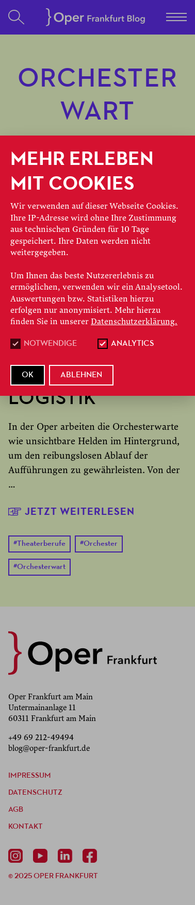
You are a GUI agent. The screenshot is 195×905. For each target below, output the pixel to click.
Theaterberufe (39, 544)
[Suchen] (16, 17)
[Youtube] (42, 856)
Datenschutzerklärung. (134, 321)
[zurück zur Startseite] (82, 653)
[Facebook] (92, 856)
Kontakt (25, 827)
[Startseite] (95, 17)
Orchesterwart (39, 567)
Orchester (99, 544)
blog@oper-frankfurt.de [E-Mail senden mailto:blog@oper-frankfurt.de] (49, 748)
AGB (15, 810)
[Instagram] (17, 856)
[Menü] (176, 17)
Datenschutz (35, 793)
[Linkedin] (67, 856)
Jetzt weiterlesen (71, 511)
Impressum (29, 776)
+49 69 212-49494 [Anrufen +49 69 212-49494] (41, 737)
